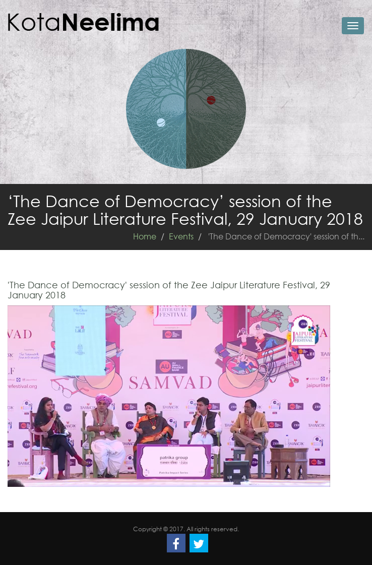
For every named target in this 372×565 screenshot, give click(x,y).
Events (181, 236)
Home (144, 236)
